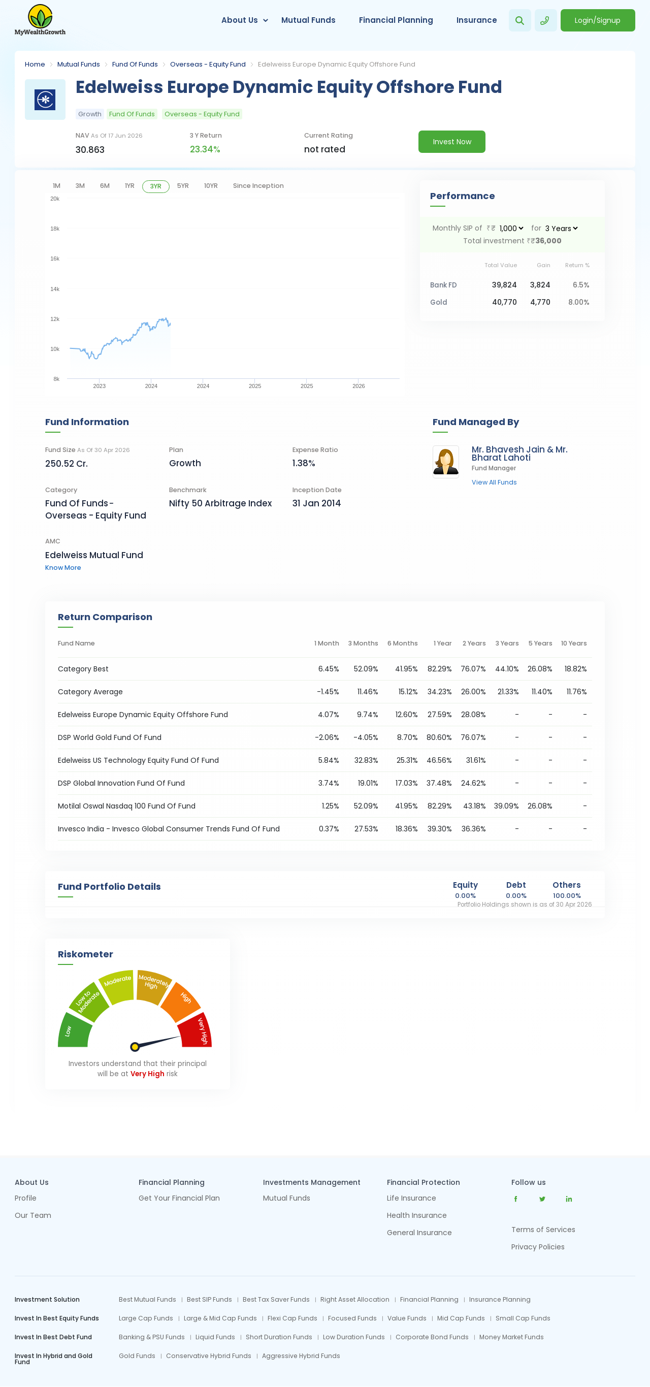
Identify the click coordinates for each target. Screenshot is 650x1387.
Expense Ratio (315, 449)
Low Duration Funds (354, 1337)
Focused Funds (352, 1318)
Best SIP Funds (209, 1300)
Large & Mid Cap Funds (220, 1318)
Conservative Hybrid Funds (208, 1356)
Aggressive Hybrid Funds (301, 1356)
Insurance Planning (500, 1300)
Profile (26, 1199)
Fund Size (87, 449)
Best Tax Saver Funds (276, 1300)
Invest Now (452, 142)
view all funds (494, 482)
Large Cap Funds (146, 1318)
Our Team (33, 1216)
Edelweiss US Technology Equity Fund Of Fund (138, 760)
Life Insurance (411, 1199)
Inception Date (317, 490)
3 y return (206, 135)
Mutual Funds (308, 20)
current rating (328, 135)
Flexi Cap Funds (292, 1318)
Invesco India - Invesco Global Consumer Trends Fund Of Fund (169, 829)
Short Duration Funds (279, 1337)
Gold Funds (137, 1356)
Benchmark (188, 490)
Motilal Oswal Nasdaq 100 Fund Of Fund (127, 806)
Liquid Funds (215, 1337)
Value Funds (407, 1318)
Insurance (477, 20)
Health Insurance (417, 1216)
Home (35, 64)
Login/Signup (598, 20)
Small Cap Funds (523, 1318)
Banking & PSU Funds (152, 1337)
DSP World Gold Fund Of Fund (109, 737)
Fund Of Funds (135, 64)
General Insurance (419, 1233)
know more (63, 567)
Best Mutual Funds (147, 1300)
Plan (176, 449)
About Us (239, 20)
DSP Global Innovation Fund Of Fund (121, 783)
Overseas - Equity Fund (208, 64)
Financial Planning (396, 20)
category (61, 490)
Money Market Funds (511, 1337)
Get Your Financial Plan (179, 1199)
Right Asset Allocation (354, 1300)
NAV (109, 135)
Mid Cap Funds (461, 1318)
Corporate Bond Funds (432, 1337)
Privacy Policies (538, 1246)
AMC (52, 541)
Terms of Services (543, 1229)
